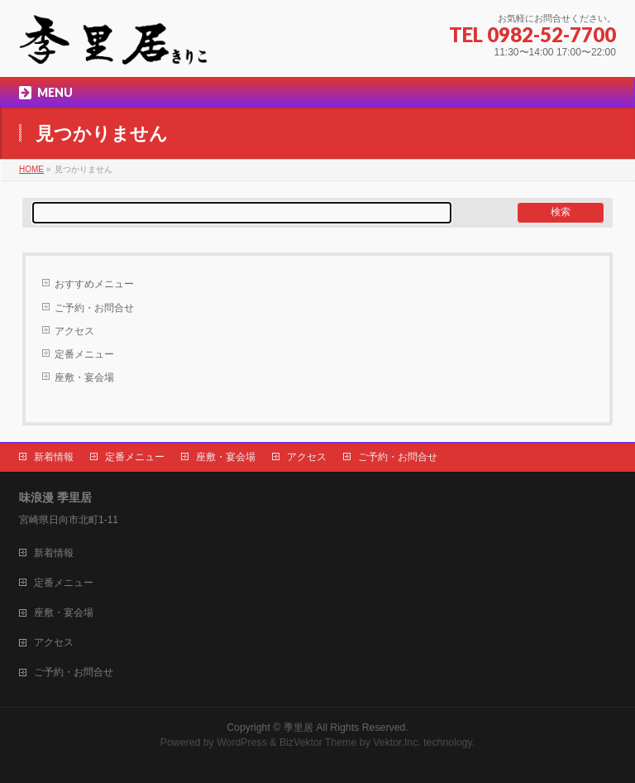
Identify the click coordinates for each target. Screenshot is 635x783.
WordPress (242, 742)
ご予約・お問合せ (94, 308)
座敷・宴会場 (84, 377)
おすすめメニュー (94, 284)
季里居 (298, 727)
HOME (31, 169)
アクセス (74, 331)
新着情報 (54, 457)
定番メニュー (84, 354)
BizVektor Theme (318, 742)
